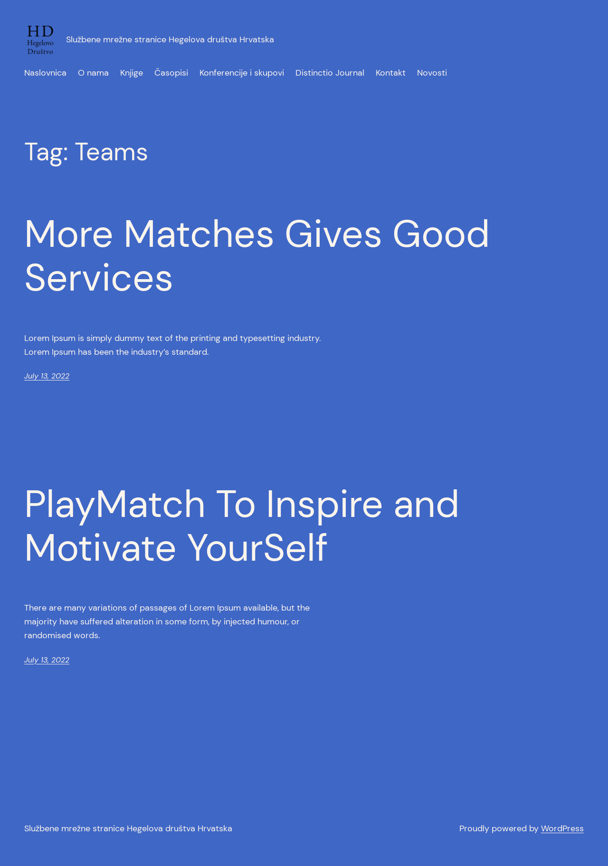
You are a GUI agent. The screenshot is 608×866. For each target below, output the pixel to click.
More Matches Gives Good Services (257, 256)
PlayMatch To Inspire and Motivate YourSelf (241, 526)
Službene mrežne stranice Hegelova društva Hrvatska (170, 39)
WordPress (562, 828)
